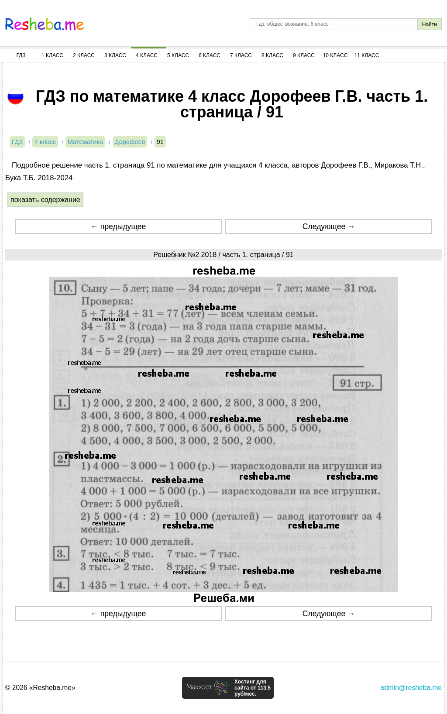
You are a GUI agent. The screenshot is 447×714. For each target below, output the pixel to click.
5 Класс (178, 55)
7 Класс (241, 55)
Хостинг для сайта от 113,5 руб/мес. (252, 688)
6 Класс (209, 55)
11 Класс (366, 55)
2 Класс (84, 55)
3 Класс (115, 55)
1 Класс (52, 55)
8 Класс (272, 55)
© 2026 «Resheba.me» (40, 687)
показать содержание (45, 199)
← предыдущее (118, 226)
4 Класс (147, 55)
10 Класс (335, 55)
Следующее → (329, 226)
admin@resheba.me (411, 687)
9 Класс (304, 55)
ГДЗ (20, 55)
